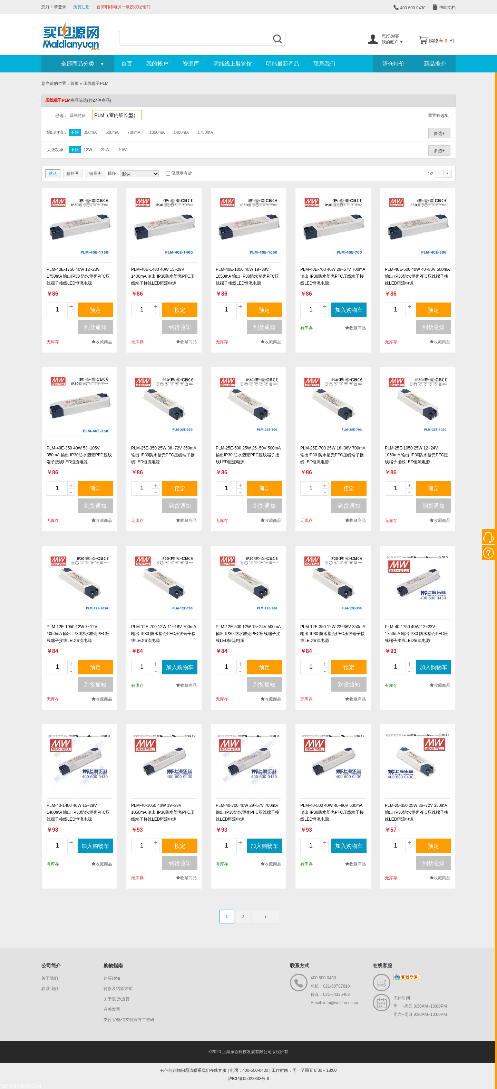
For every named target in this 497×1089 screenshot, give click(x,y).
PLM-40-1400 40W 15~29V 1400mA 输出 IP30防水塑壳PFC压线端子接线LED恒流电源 (78, 812)
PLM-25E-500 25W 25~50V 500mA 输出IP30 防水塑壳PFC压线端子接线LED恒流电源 (248, 455)
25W (105, 149)
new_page (79, 226)
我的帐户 (157, 64)
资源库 (191, 64)
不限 (75, 132)
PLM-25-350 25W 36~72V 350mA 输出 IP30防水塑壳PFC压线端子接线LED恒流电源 (416, 812)
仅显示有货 (181, 173)
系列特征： (79, 115)
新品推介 (435, 64)
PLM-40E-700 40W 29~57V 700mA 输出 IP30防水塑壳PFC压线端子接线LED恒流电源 (332, 276)
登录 (62, 6)
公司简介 (51, 965)
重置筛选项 (438, 115)
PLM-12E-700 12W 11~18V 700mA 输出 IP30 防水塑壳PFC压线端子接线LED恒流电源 (163, 633)
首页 (126, 64)
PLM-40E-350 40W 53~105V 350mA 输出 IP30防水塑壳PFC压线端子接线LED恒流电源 (79, 455)
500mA (112, 132)
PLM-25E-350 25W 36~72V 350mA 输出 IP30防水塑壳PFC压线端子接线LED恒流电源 (163, 455)
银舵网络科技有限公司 (20, 1085)
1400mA (181, 132)
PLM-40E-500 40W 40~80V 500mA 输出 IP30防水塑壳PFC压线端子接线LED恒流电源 (417, 276)
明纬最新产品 (282, 64)
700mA (133, 132)
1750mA (205, 132)
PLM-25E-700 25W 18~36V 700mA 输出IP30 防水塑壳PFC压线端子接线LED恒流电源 (332, 455)
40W (122, 149)
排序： (114, 173)
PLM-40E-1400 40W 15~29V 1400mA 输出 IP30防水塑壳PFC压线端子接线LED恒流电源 (162, 276)
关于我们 (49, 978)
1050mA (157, 132)
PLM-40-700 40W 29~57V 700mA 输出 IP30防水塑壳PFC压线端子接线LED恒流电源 (247, 812)
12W (88, 149)
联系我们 (324, 64)
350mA (90, 132)
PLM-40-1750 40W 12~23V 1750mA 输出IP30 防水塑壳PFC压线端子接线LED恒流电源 (416, 633)
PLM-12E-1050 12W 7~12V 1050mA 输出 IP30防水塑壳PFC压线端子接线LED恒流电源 (78, 633)
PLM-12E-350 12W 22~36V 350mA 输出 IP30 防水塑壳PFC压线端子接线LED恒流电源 (332, 633)
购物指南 (113, 965)
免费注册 (81, 6)
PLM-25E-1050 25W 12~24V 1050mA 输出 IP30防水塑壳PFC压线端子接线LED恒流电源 (416, 455)
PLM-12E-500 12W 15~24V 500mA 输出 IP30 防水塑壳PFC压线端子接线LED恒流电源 (248, 633)
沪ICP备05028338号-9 (248, 1078)
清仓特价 (393, 64)
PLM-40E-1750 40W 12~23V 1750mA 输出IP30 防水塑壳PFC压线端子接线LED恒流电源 (78, 276)
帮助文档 (447, 7)
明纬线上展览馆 (232, 64)
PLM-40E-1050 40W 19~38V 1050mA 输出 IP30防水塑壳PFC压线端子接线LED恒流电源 (247, 276)
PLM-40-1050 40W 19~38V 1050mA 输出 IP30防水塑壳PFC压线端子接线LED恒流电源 (162, 812)
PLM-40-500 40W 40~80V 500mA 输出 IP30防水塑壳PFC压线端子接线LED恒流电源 (332, 812)
